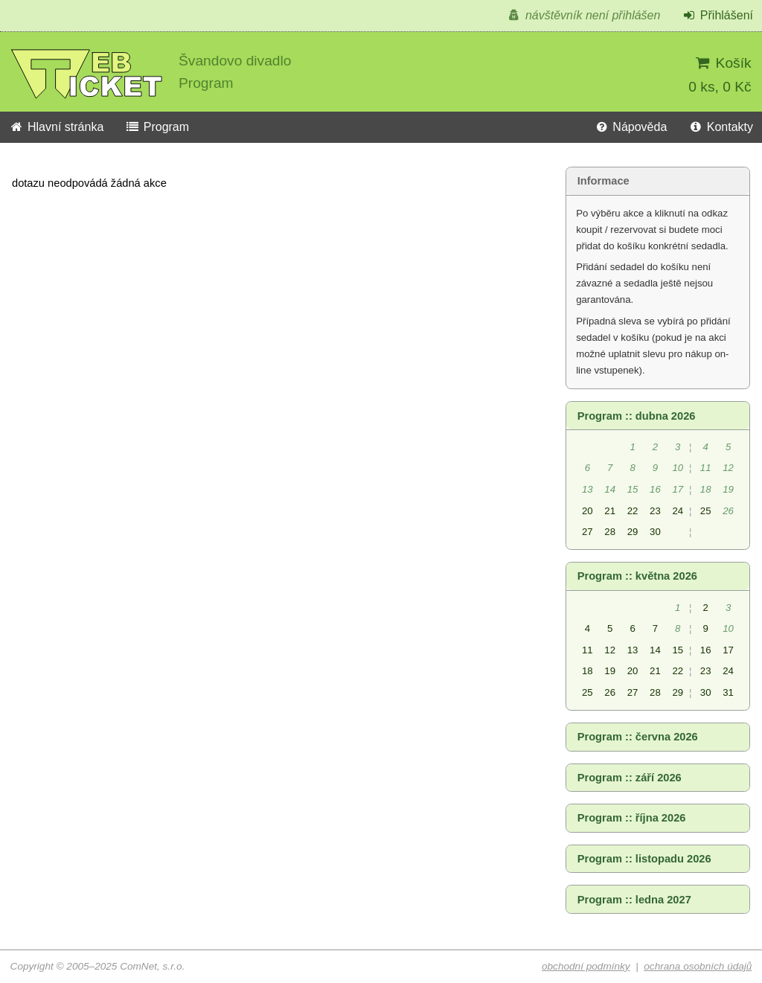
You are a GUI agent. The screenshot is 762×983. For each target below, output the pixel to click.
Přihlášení (717, 15)
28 (609, 531)
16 (705, 650)
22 (632, 510)
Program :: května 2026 (637, 576)
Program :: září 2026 (629, 778)
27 (587, 531)
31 (728, 692)
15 (677, 650)
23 (655, 510)
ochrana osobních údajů (698, 966)
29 (632, 531)
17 (728, 650)
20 (587, 510)
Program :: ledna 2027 (634, 900)
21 (609, 510)
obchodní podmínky (586, 966)
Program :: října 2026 (631, 818)
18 (587, 670)
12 (609, 650)
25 (705, 510)
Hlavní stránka (56, 127)
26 (609, 692)
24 (677, 510)
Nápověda (630, 127)
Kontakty (720, 127)
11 (587, 650)
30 (655, 531)
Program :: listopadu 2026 (644, 859)
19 (609, 670)
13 (632, 650)
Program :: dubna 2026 (636, 416)
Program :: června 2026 (637, 737)
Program (157, 127)
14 (655, 650)
